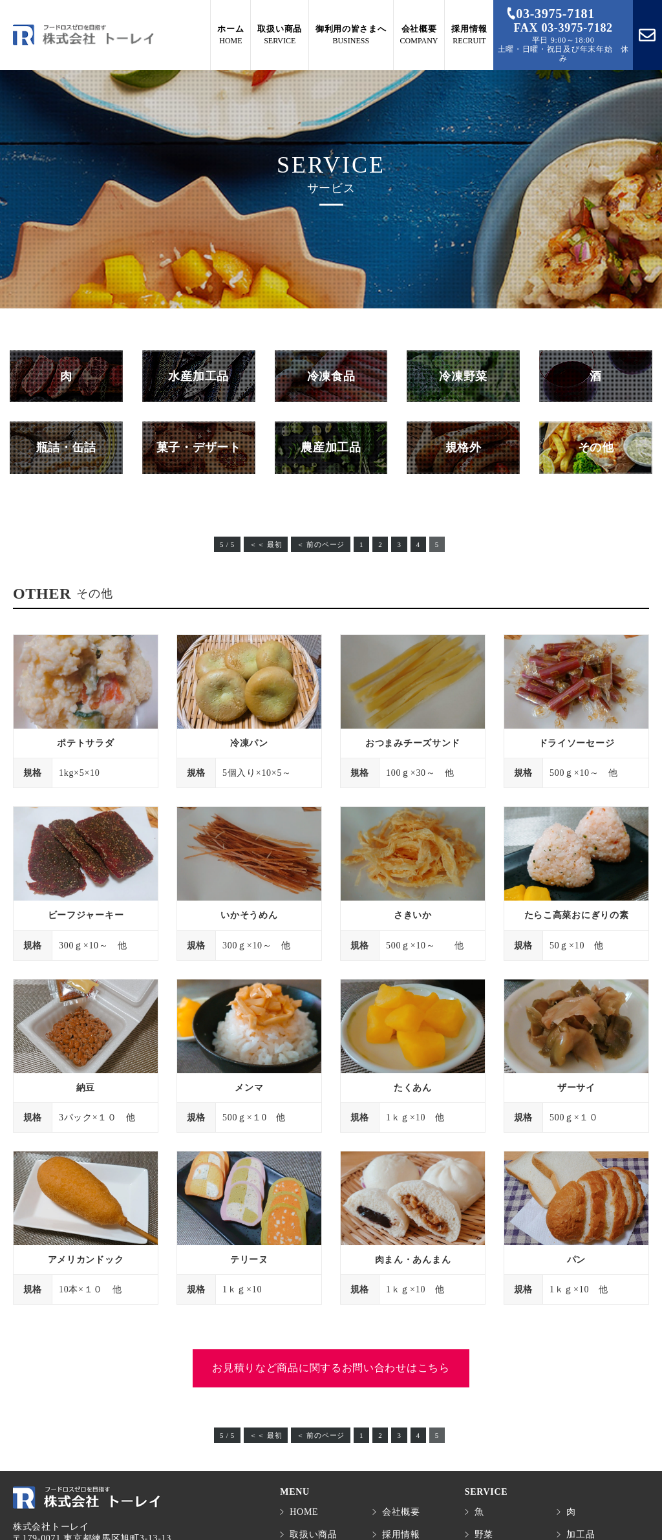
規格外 (463, 447)
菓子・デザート (198, 447)
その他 (596, 447)
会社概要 (401, 1512)
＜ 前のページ (321, 544)
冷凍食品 (331, 376)
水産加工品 (198, 376)
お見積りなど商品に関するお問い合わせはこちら (330, 1367)
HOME (304, 1512)
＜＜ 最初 (266, 544)
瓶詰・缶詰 (66, 447)
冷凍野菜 (463, 376)
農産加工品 (331, 447)
